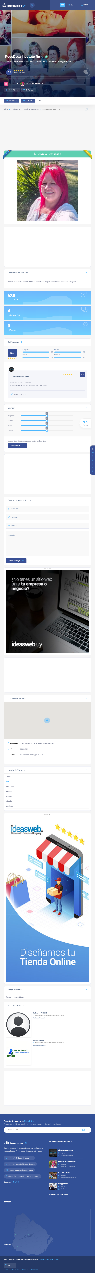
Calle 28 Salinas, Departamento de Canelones (37, 743)
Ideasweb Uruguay (21, 376)
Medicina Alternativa (31, 109)
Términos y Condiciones (12, 1270)
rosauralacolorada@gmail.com (59, 62)
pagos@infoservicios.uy (24, 1170)
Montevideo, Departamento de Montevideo (48, 1015)
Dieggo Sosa (63, 1184)
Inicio (6, 109)
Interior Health (38, 1041)
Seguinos (9, 1244)
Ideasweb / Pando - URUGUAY (28, 1176)
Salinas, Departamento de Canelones (19, 62)
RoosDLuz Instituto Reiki (67, 1161)
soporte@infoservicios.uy (25, 1164)
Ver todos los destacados (60, 1195)
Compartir (28, 100)
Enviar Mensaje (16, 560)
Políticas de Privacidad (30, 1270)
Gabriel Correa (64, 1172)
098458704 (40, 62)
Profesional (16, 109)
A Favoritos (11, 100)
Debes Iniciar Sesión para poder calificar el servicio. (27, 441)
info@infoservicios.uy (21, 1158)
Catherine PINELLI (40, 1013)
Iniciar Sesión (17, 445)
